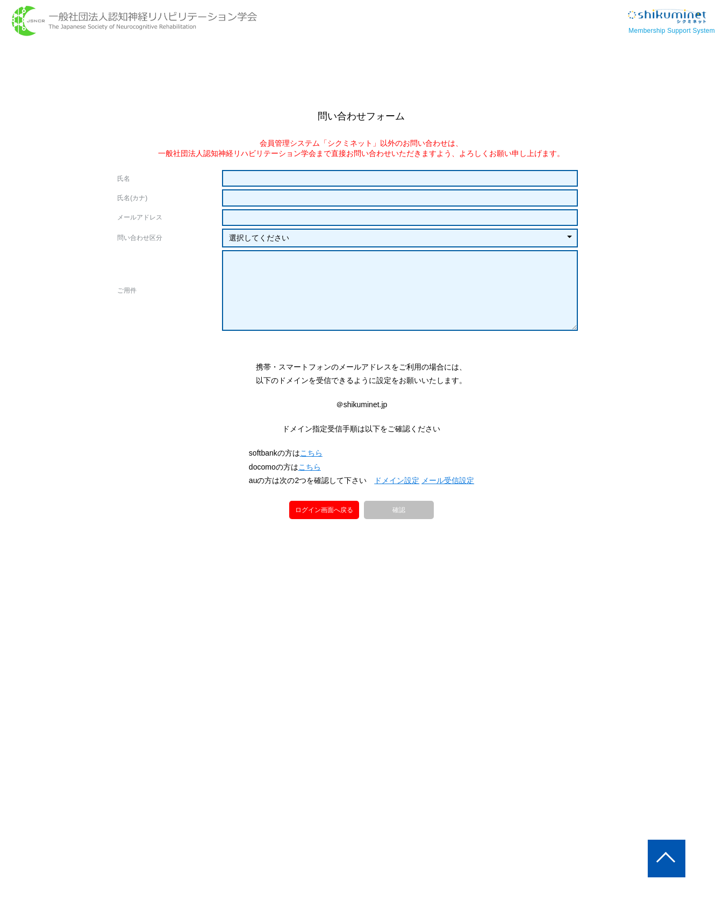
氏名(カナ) (132, 198)
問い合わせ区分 (139, 237)
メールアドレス (139, 217)
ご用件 (127, 290)
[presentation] (361, 365)
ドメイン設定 (396, 533)
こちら (311, 505)
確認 (398, 563)
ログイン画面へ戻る (324, 562)
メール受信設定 (447, 533)
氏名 (123, 178)
